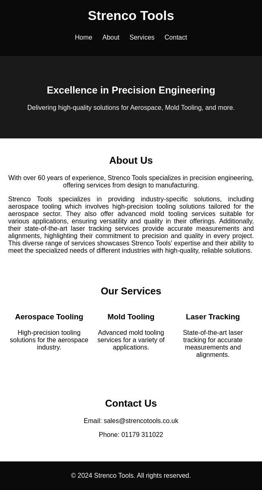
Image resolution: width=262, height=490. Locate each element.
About (110, 37)
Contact (176, 37)
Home (83, 37)
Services (142, 37)
